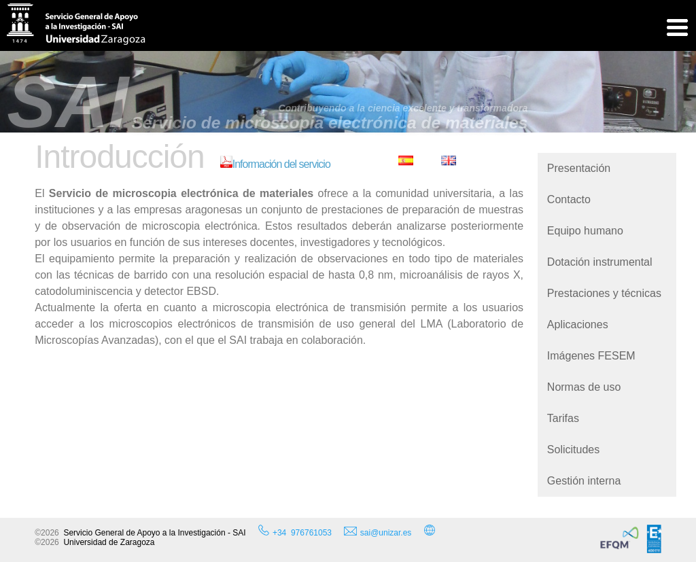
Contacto (569, 199)
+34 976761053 (302, 533)
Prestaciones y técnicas (604, 293)
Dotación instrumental (599, 262)
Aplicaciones (577, 324)
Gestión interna (584, 481)
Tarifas (563, 418)
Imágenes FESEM (591, 356)
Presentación (578, 168)
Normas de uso (584, 387)
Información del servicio (275, 164)
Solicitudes (573, 449)
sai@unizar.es (377, 532)
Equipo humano (585, 230)
